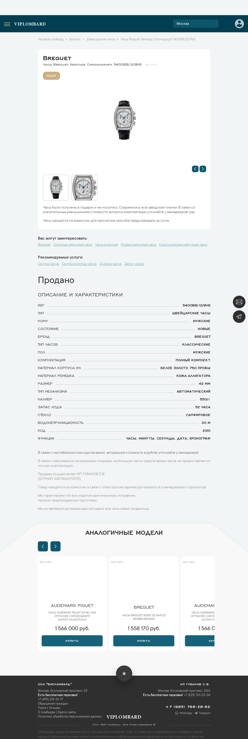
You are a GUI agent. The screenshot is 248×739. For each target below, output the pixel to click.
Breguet (57, 57)
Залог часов (134, 264)
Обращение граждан (53, 704)
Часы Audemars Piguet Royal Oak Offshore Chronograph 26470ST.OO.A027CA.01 (72, 616)
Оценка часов (110, 264)
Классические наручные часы (183, 245)
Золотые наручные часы (72, 245)
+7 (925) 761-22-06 (197, 695)
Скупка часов (48, 264)
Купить (72, 640)
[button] (195, 169)
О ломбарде (46, 712)
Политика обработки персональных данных (70, 717)
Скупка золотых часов (79, 264)
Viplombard (30, 24)
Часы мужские (106, 245)
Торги (42, 708)
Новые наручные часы (138, 245)
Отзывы (54, 708)
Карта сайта (67, 712)
